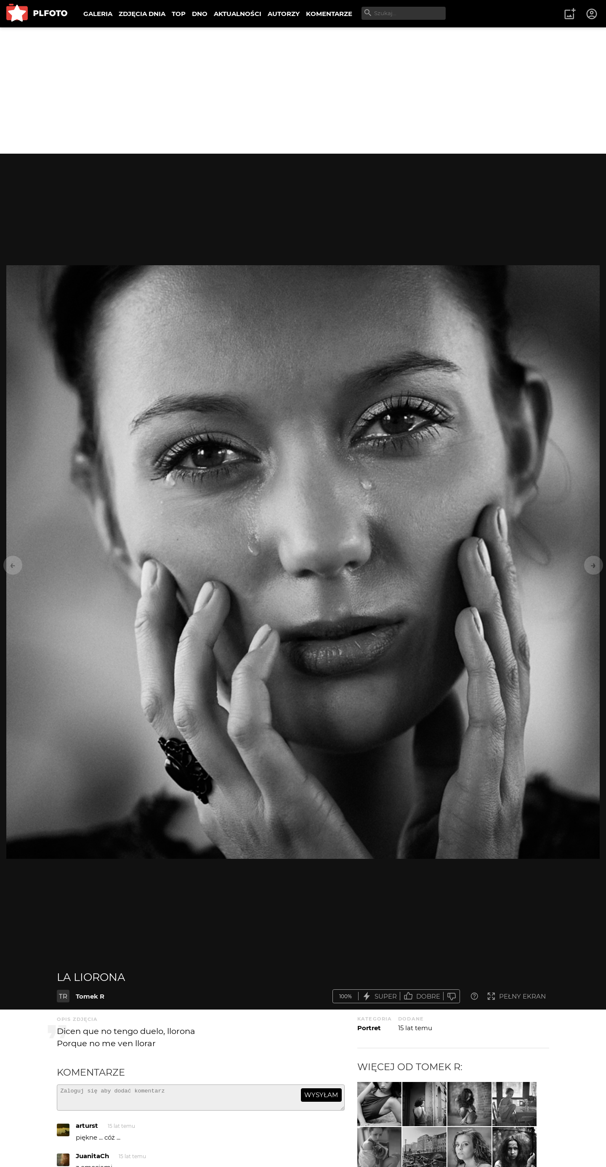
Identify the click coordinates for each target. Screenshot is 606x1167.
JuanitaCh (92, 1160)
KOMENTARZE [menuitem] (329, 14)
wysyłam (321, 1095)
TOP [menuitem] (179, 14)
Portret (369, 1028)
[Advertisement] (303, 90)
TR (63, 996)
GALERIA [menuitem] (97, 14)
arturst (87, 1129)
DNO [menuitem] (199, 14)
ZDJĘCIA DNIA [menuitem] (142, 14)
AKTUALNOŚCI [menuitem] (237, 14)
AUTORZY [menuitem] (284, 14)
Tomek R (90, 996)
